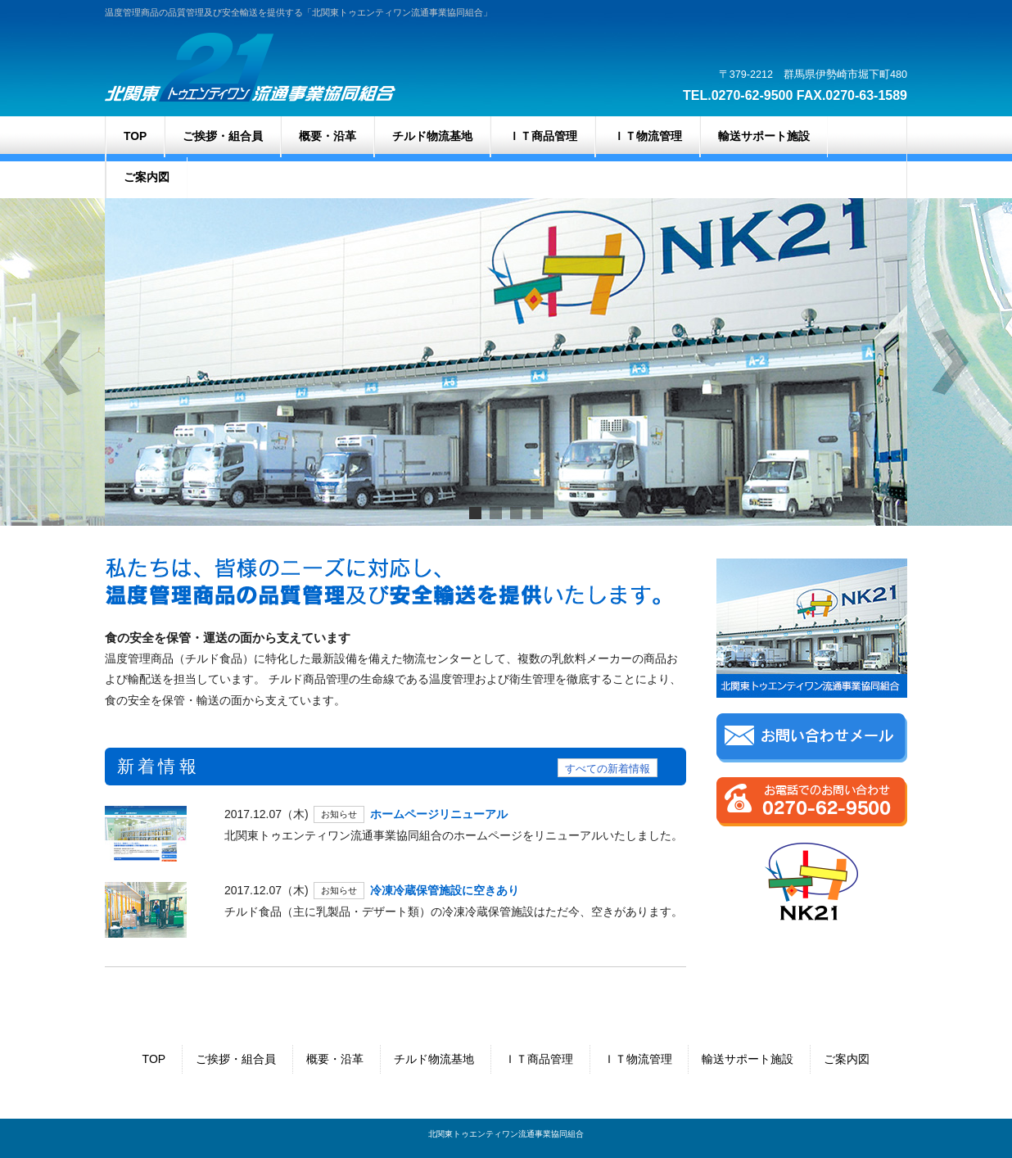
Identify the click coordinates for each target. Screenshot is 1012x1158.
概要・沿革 (335, 1058)
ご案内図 (847, 1058)
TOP (154, 1058)
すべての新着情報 (607, 769)
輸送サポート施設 (747, 1058)
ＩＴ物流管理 (637, 1058)
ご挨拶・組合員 (236, 1058)
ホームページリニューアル (439, 814)
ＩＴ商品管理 (538, 1058)
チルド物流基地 (434, 1058)
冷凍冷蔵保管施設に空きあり (444, 890)
